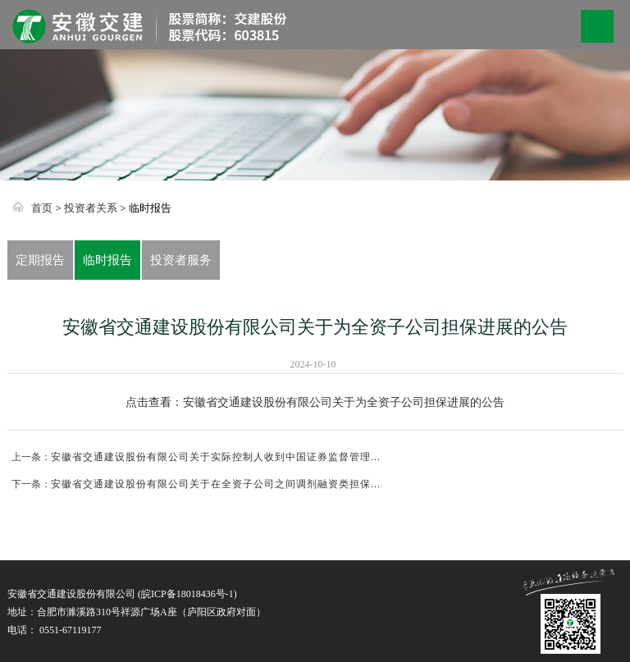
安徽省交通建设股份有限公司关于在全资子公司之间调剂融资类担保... (216, 484)
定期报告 (40, 260)
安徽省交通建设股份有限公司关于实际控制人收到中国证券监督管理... (216, 457)
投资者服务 (181, 260)
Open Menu (597, 26)
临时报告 (107, 260)
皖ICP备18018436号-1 (187, 594)
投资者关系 (90, 208)
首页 (41, 208)
